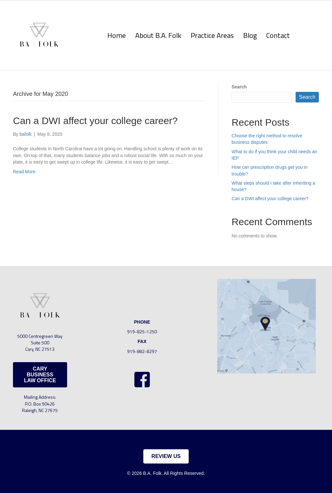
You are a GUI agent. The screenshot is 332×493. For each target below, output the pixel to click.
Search (239, 86)
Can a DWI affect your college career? (95, 120)
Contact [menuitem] (278, 35)
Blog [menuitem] (250, 35)
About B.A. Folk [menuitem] (158, 35)
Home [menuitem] (116, 35)
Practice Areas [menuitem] (212, 35)
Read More (24, 171)
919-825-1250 (142, 331)
